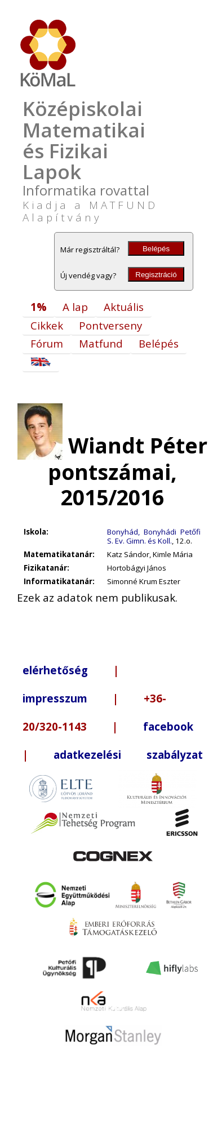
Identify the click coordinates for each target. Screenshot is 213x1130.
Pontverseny (110, 325)
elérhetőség (55, 670)
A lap (75, 307)
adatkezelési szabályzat (128, 755)
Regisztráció (155, 274)
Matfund (101, 343)
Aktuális (124, 307)
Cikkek (46, 325)
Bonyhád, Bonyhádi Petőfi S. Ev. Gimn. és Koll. (154, 536)
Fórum (46, 343)
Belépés (156, 248)
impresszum (55, 698)
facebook (168, 726)
